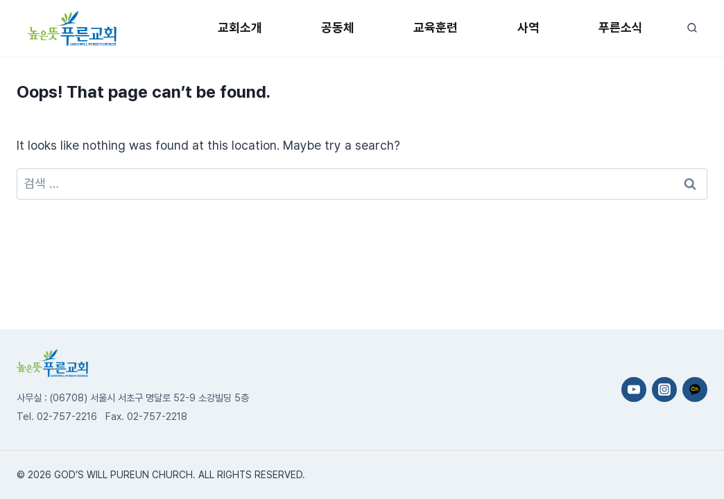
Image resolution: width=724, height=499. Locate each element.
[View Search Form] (691, 28)
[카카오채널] (694, 389)
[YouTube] (633, 389)
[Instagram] (664, 389)
